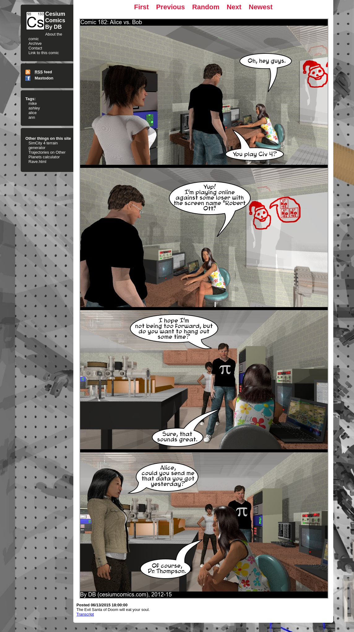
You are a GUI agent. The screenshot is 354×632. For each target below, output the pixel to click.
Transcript (85, 614)
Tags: (30, 98)
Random (205, 7)
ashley (34, 108)
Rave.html (37, 161)
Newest (261, 7)
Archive (35, 43)
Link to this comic (43, 52)
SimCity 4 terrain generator (43, 145)
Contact (35, 48)
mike (32, 103)
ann (31, 117)
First (141, 7)
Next (234, 7)
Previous (170, 7)
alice (32, 112)
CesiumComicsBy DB (55, 20)
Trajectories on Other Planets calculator (47, 154)
